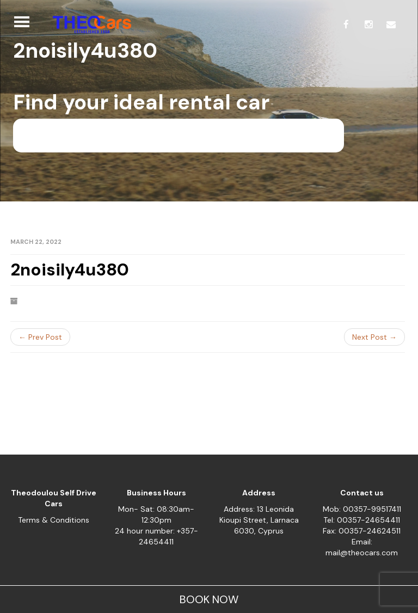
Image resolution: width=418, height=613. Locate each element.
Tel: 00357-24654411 (361, 520)
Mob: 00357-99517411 (362, 509)
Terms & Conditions (53, 520)
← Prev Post (40, 337)
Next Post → (374, 337)
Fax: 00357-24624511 (362, 531)
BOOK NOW (209, 599)
